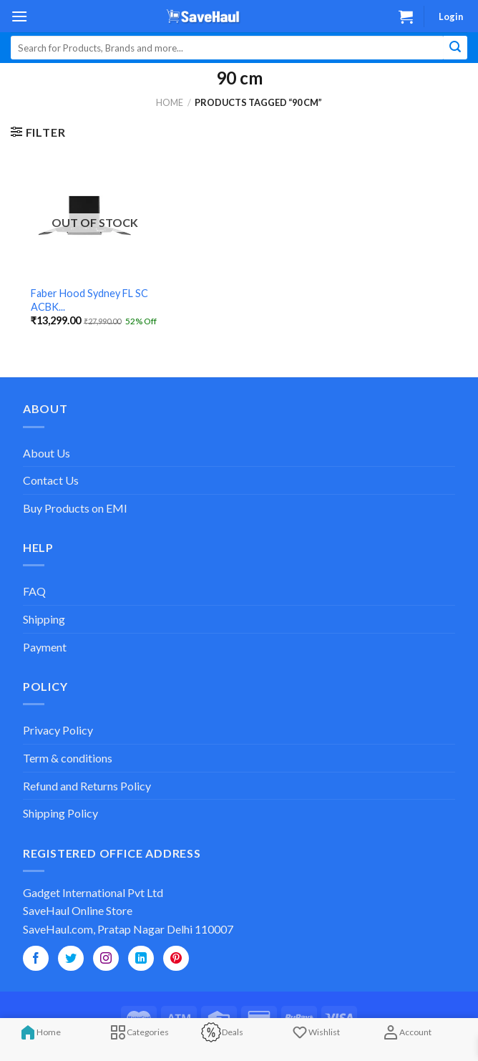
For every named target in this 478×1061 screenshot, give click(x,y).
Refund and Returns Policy (87, 786)
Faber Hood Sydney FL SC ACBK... (89, 300)
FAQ (34, 591)
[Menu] (19, 16)
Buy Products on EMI (75, 508)
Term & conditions (67, 758)
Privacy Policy (58, 730)
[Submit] (455, 47)
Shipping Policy (60, 813)
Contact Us (51, 480)
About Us (46, 453)
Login (451, 16)
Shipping (44, 619)
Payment (45, 647)
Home (169, 102)
